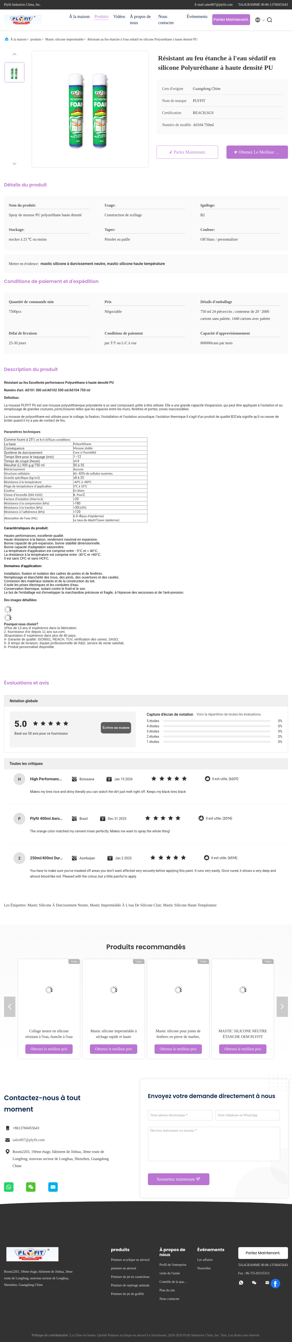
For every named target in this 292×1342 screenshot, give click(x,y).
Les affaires (205, 1260)
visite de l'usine (169, 1273)
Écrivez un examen (115, 727)
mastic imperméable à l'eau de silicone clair (125, 905)
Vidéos (119, 16)
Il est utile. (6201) (225, 779)
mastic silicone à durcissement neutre (58, 905)
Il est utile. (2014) (219, 819)
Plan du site (167, 1290)
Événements (197, 16)
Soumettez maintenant (179, 1179)
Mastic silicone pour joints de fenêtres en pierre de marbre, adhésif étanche (178, 1036)
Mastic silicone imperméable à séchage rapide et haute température (113, 1036)
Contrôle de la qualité (173, 1282)
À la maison (79, 16)
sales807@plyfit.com (29, 1140)
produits (36, 39)
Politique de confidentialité (50, 1335)
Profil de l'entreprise (172, 1265)
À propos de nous (140, 19)
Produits (101, 16)
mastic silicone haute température (190, 905)
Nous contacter (166, 19)
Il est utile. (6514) (224, 858)
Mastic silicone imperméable (64, 39)
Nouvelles (204, 1268)
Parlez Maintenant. (231, 19)
